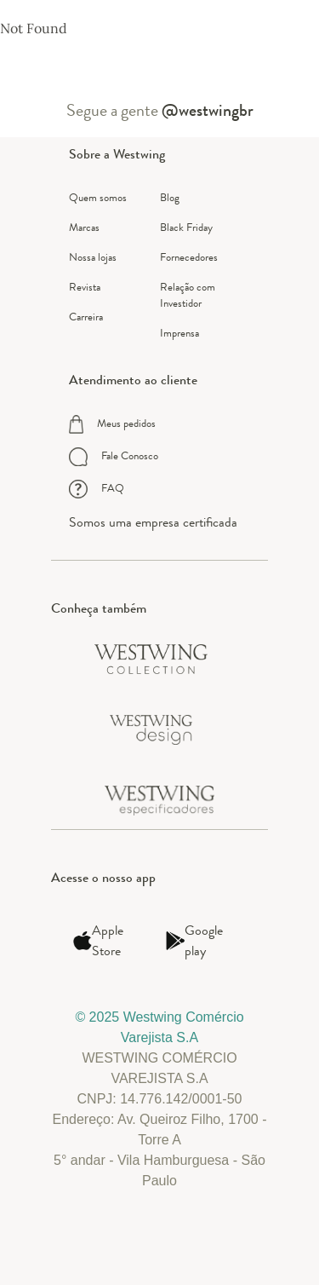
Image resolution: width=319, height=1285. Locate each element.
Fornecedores (189, 257)
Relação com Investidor (187, 295)
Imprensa (179, 333)
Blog (169, 197)
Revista (84, 287)
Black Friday (186, 227)
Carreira (86, 316)
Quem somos (98, 197)
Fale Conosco (113, 456)
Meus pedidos (113, 424)
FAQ (96, 489)
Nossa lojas (93, 257)
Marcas (84, 227)
